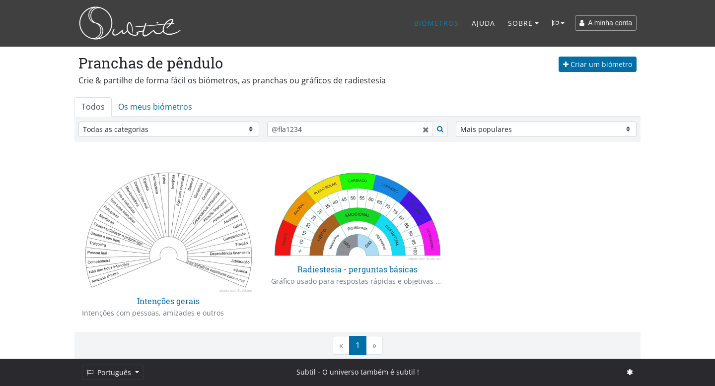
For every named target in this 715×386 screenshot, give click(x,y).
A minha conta (605, 23)
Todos (93, 106)
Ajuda (483, 23)
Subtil (306, 372)
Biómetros (436, 23)
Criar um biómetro (597, 64)
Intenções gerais (168, 301)
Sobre (520, 23)
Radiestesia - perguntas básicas (357, 269)
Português (109, 372)
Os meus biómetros (155, 106)
